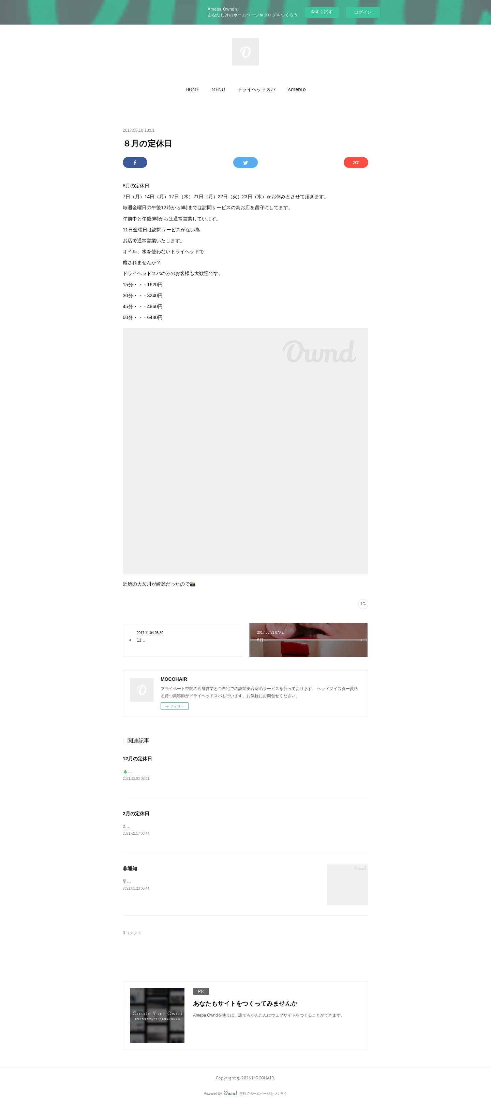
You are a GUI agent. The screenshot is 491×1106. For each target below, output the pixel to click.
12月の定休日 (137, 758)
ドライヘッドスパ (256, 89)
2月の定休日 (136, 814)
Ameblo (297, 89)
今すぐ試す (322, 11)
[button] (192, 89)
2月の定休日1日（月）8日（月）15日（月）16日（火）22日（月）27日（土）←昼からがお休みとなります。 (223, 827)
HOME (192, 89)
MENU (218, 89)
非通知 (130, 869)
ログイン (363, 12)
